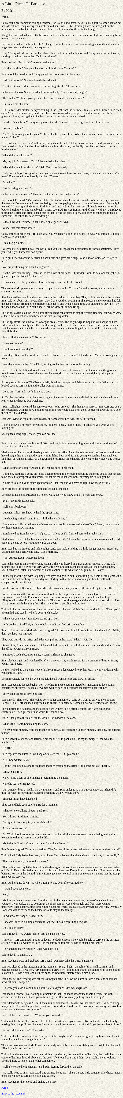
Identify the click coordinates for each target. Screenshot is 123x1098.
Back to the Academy (13, 1093)
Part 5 (4, 1087)
